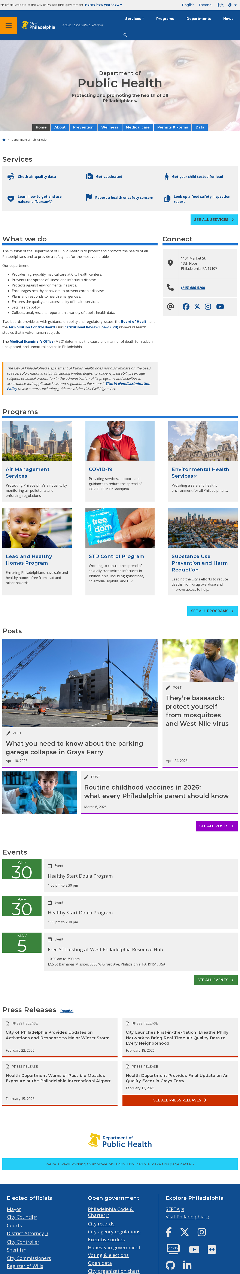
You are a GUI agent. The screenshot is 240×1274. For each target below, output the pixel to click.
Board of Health (135, 321)
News (228, 19)
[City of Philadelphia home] (39, 25)
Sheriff (14, 1249)
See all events (215, 980)
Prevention (83, 127)
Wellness (109, 127)
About (60, 127)
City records (101, 1223)
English (188, 5)
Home (41, 127)
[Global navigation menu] (8, 25)
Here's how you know (103, 4)
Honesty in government (114, 1247)
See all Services (214, 220)
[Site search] (125, 35)
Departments (198, 19)
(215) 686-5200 (193, 287)
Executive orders (106, 1239)
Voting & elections (108, 1255)
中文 (220, 5)
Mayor (14, 1209)
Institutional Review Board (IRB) (90, 327)
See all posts (216, 826)
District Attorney (25, 1233)
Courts (14, 1225)
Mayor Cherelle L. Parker (82, 25)
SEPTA (173, 1209)
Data (200, 127)
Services (133, 19)
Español (206, 5)
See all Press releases (180, 1100)
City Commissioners (29, 1258)
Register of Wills (25, 1266)
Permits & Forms (172, 127)
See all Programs (212, 611)
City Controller (23, 1242)
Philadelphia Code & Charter (111, 1212)
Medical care (138, 127)
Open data (100, 1263)
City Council (20, 1216)
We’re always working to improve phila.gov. (120, 1164)
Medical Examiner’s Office (32, 341)
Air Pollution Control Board (32, 327)
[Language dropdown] (233, 5)
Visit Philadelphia (185, 1216)
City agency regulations (114, 1231)
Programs (165, 19)
